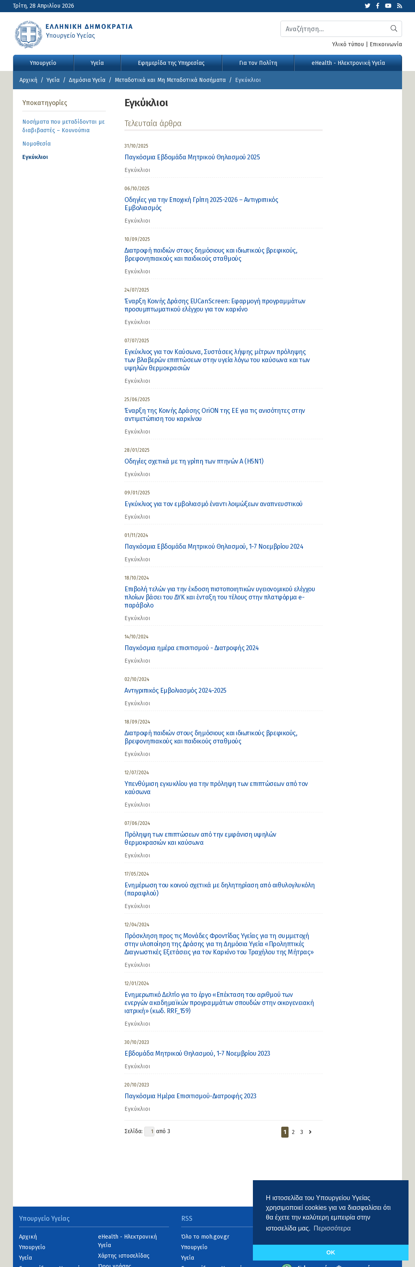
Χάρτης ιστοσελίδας (124, 1255)
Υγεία (97, 63)
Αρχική (28, 80)
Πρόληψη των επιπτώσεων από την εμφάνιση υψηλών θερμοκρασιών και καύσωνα (200, 838)
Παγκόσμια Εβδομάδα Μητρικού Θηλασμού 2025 (192, 157)
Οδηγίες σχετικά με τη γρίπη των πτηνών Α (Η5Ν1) (193, 461)
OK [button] (330, 1252)
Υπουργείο (43, 63)
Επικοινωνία (386, 44)
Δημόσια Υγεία (87, 80)
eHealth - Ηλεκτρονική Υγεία (348, 63)
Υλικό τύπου (348, 44)
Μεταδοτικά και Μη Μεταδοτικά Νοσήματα (170, 80)
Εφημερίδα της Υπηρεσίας (171, 63)
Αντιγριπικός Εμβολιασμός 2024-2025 (175, 690)
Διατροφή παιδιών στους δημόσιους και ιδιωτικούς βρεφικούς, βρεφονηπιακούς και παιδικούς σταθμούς (210, 254)
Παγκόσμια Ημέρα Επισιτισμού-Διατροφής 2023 (190, 1096)
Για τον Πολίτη (258, 63)
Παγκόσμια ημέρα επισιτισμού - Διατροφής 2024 (191, 648)
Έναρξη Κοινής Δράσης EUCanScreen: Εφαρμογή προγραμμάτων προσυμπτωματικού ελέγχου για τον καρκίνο (215, 305)
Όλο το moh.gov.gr (205, 1236)
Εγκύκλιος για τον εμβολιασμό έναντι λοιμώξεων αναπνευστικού (213, 504)
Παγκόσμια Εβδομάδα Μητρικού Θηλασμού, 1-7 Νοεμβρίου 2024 (213, 546)
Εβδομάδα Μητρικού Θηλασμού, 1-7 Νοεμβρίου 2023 (197, 1053)
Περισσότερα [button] (332, 1228)
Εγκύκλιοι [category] (137, 170)
